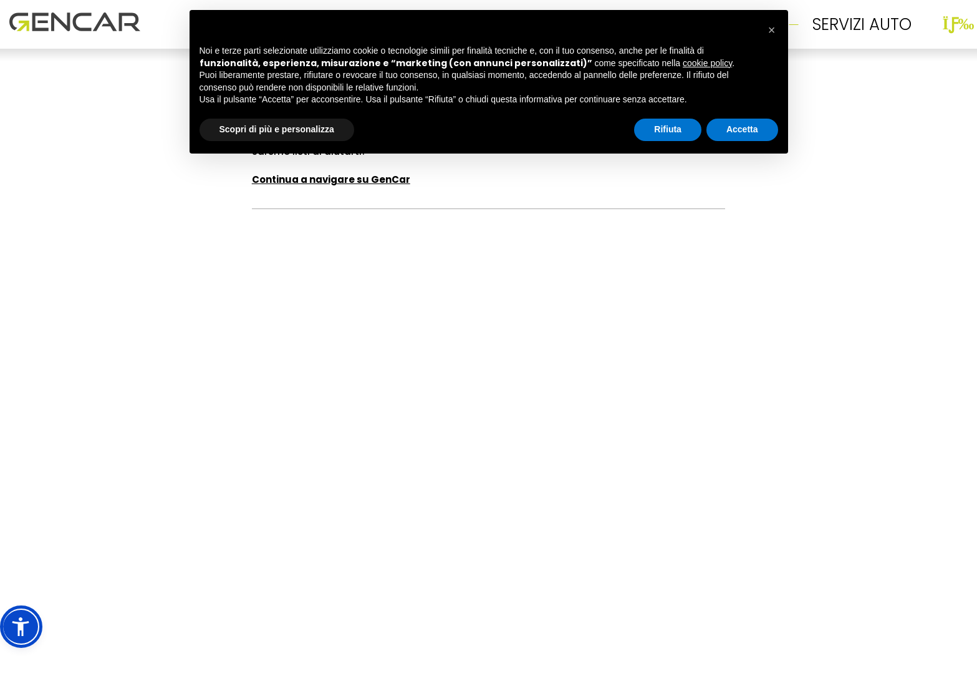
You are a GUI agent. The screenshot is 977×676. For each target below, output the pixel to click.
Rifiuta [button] (667, 127)
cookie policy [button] (707, 61)
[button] (21, 627)
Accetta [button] (742, 127)
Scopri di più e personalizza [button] (276, 127)
